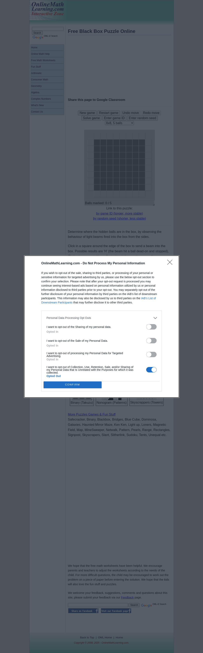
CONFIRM (72, 384)
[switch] (151, 327)
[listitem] (102, 318)
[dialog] (101, 326)
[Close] (171, 263)
